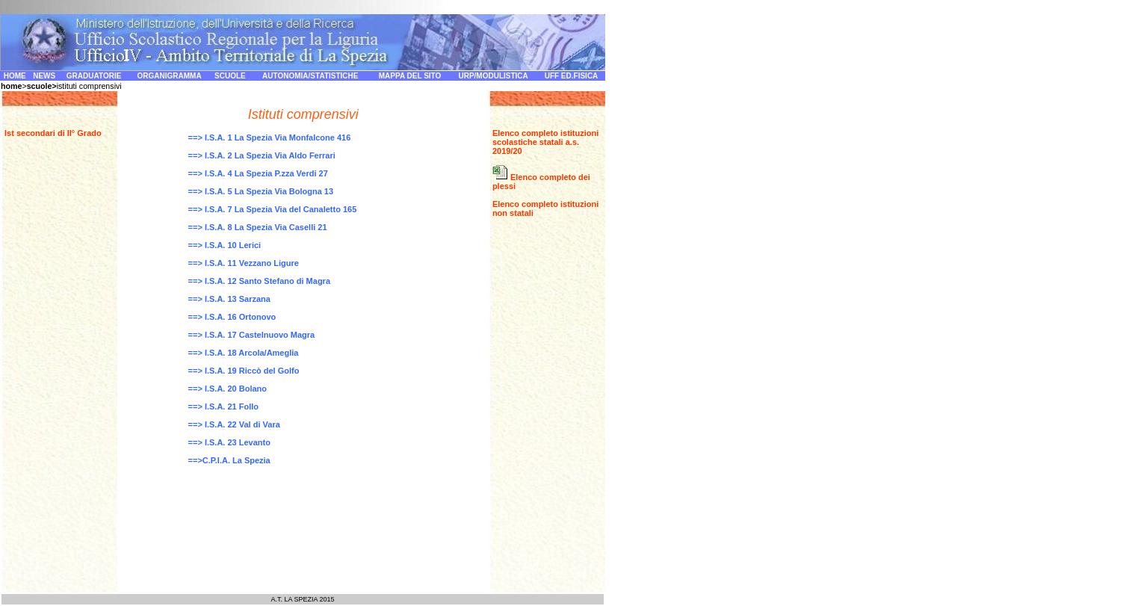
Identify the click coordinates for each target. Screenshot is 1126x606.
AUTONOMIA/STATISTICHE (310, 76)
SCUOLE (230, 76)
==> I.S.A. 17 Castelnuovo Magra (251, 334)
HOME (15, 76)
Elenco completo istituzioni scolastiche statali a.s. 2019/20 (545, 142)
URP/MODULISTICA (493, 76)
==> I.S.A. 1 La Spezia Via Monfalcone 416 (269, 137)
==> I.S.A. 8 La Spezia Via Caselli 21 (257, 227)
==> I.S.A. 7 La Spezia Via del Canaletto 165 (272, 209)
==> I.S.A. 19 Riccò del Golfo (244, 370)
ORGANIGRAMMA (169, 76)
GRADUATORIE (94, 76)
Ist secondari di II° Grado (53, 133)
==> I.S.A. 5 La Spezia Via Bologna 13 (261, 191)
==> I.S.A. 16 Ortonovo (232, 316)
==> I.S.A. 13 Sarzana (229, 298)
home (11, 85)
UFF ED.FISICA (571, 76)
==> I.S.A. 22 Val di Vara (234, 424)
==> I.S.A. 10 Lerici (225, 245)
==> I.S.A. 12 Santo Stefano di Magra (259, 280)
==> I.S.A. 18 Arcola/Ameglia (243, 352)
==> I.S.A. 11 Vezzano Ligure (243, 263)
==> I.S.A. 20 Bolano (227, 388)
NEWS (44, 76)
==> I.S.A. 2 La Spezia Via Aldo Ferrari (261, 155)
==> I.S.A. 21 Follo (223, 406)
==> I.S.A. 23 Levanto (229, 442)
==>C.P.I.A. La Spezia (229, 460)
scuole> (42, 85)
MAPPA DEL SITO (410, 76)
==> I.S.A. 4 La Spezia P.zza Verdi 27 (258, 173)
